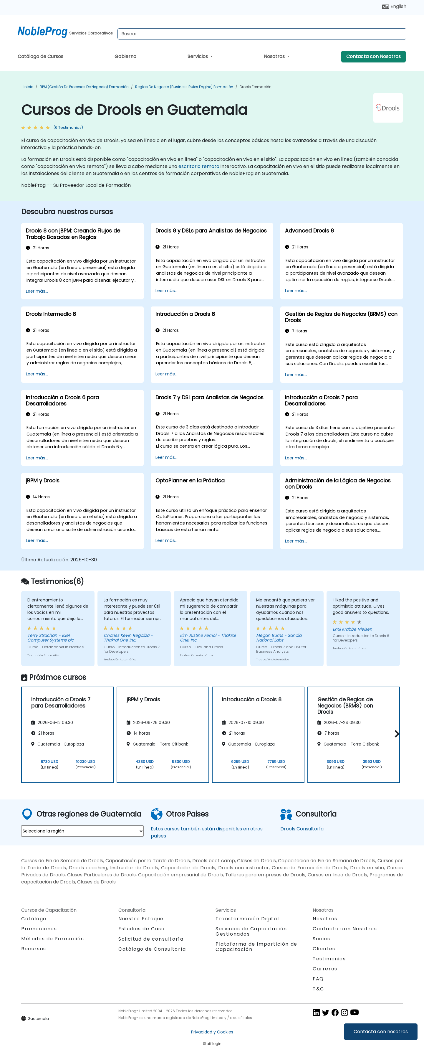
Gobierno (125, 56)
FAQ (318, 978)
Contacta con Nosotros (373, 56)
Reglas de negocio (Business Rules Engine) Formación (184, 86)
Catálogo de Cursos (40, 56)
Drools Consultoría (302, 828)
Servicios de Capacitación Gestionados (251, 931)
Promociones (39, 928)
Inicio (28, 86)
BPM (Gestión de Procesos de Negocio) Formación (84, 86)
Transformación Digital (247, 918)
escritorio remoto (198, 166)
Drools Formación (255, 86)
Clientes (324, 948)
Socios (321, 938)
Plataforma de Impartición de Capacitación (256, 947)
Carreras (325, 968)
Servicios (198, 56)
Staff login (212, 1043)
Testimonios (329, 958)
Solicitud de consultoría (150, 939)
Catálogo (34, 918)
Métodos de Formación (52, 938)
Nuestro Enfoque (141, 918)
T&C (318, 988)
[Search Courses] (261, 33)
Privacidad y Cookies (212, 1032)
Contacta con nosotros (381, 1031)
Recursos (33, 948)
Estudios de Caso (141, 928)
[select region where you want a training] (82, 831)
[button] (395, 734)
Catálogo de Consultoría (152, 949)
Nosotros (275, 56)
